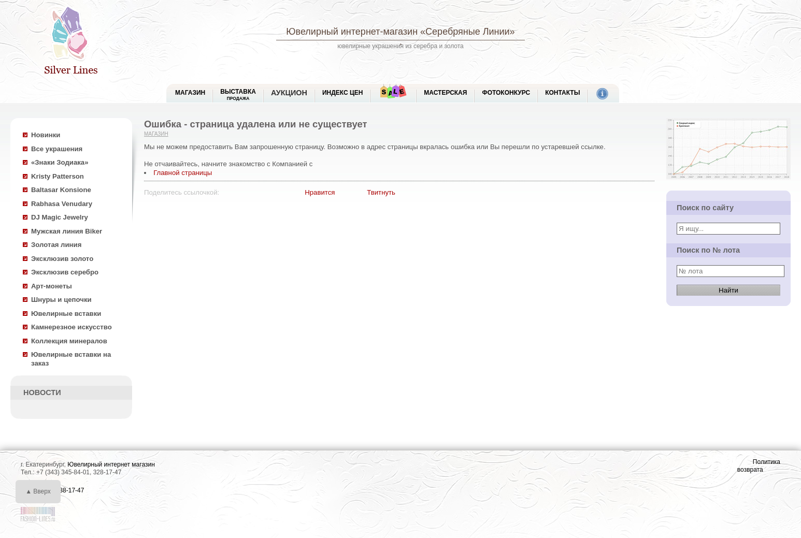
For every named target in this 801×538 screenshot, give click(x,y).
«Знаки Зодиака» (60, 162)
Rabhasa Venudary (61, 204)
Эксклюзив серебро (64, 272)
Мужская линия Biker (66, 231)
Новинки (45, 135)
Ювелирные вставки (66, 313)
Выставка (238, 94)
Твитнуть (381, 192)
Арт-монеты (51, 286)
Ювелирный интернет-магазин (352, 31)
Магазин (156, 134)
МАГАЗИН (190, 92)
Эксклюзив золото (62, 259)
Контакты (562, 92)
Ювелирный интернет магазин (111, 464)
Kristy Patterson (57, 176)
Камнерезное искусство (71, 327)
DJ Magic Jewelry (59, 217)
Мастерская (445, 92)
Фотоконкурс (506, 92)
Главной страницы (182, 173)
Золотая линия (56, 245)
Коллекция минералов (69, 341)
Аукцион (289, 93)
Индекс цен (342, 92)
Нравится (320, 192)
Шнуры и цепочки (61, 299)
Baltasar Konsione (61, 190)
